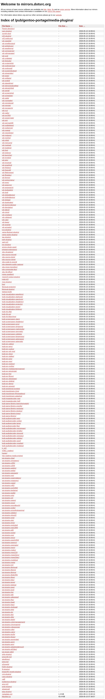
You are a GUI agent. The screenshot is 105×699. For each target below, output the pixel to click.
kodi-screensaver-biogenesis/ (13, 336)
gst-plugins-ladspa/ (9, 585)
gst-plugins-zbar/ (8, 458)
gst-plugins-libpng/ (9, 570)
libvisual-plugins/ (8, 289)
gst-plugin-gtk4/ (8, 652)
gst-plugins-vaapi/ (8, 483)
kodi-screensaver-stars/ (11, 319)
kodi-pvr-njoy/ (7, 361)
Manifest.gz (6, 697)
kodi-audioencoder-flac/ (11, 426)
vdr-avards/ (6, 225)
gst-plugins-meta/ (8, 562)
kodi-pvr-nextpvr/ (8, 364)
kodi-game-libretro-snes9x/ (12, 406)
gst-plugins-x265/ (8, 463)
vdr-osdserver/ (7, 128)
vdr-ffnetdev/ (7, 175)
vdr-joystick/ (6, 158)
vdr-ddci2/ (6, 210)
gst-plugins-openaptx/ (10, 545)
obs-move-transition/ (10, 267)
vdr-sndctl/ (6, 81)
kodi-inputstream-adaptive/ (12, 396)
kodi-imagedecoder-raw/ (11, 398)
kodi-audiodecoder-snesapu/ (13, 436)
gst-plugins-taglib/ (8, 493)
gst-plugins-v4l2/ (8, 485)
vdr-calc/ (5, 220)
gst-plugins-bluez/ (8, 637)
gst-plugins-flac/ (8, 600)
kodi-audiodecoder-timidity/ (12, 431)
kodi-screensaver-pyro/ (10, 324)
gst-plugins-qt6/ (8, 530)
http (44, 9)
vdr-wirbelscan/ (8, 46)
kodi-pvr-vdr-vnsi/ (8, 351)
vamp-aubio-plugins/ (9, 235)
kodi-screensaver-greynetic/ (12, 331)
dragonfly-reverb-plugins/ (11, 672)
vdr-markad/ (6, 145)
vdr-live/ (5, 150)
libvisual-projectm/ (9, 287)
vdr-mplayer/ (7, 135)
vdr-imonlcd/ (6, 163)
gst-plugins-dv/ (7, 612)
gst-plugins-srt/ (7, 498)
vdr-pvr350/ (6, 115)
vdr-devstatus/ (7, 207)
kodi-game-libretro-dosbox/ (12, 411)
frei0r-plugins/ (7, 667)
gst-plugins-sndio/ (8, 508)
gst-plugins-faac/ (8, 605)
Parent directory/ (8, 29)
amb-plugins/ (7, 687)
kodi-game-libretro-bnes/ (11, 413)
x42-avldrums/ (7, 38)
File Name (6, 26)
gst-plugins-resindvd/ (10, 525)
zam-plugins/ (7, 31)
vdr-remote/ (6, 105)
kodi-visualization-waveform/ (12, 294)
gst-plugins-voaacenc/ (10, 480)
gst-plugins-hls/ (8, 592)
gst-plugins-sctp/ (8, 518)
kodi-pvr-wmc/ (7, 346)
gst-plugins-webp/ (8, 471)
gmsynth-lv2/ (7, 657)
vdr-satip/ (5, 98)
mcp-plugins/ (7, 282)
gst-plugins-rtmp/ (8, 523)
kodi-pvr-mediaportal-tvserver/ (13, 369)
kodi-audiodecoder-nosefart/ (12, 443)
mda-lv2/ (5, 279)
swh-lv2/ (5, 242)
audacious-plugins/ (9, 682)
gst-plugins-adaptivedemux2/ (13, 647)
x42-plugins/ (6, 36)
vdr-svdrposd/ (7, 68)
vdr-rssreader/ (7, 101)
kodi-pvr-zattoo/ (8, 344)
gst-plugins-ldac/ (8, 580)
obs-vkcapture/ (7, 252)
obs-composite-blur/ (9, 269)
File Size (61, 26)
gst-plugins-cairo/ (8, 632)
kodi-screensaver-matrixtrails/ (13, 329)
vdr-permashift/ (7, 123)
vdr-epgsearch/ (7, 187)
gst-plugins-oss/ (8, 535)
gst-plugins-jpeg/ (8, 587)
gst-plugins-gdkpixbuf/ (10, 597)
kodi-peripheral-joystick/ (11, 389)
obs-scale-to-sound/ (9, 262)
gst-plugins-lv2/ (8, 565)
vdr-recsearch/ (7, 108)
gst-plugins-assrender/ (10, 639)
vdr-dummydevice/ (9, 205)
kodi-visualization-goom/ (11, 307)
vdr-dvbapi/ (6, 200)
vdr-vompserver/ (8, 51)
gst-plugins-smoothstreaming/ (13, 510)
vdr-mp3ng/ (6, 138)
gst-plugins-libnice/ (9, 572)
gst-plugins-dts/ (8, 615)
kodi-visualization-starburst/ (12, 297)
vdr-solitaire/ (6, 78)
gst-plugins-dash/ (8, 620)
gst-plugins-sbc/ (8, 520)
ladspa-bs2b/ (7, 292)
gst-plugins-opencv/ (9, 543)
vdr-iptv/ (5, 160)
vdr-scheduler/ (7, 96)
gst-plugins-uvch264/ (10, 488)
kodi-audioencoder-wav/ (11, 418)
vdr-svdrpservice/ (8, 66)
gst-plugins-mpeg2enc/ (10, 555)
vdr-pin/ (5, 120)
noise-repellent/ (8, 274)
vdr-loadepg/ (7, 148)
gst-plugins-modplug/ (10, 560)
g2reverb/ (5, 664)
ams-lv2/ (5, 684)
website (59, 15)
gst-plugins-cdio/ (8, 629)
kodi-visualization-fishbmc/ (12, 309)
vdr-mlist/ (5, 140)
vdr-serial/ (6, 91)
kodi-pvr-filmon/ (8, 376)
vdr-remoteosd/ (8, 103)
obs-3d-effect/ (7, 272)
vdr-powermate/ (8, 118)
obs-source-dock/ (8, 257)
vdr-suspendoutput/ (9, 71)
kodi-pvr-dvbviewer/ (9, 379)
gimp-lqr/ (5, 662)
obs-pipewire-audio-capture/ (12, 264)
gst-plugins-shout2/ (9, 515)
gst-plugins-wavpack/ (10, 473)
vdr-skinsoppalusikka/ (10, 86)
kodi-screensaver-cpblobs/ (12, 334)
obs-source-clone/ (9, 259)
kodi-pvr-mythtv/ (8, 366)
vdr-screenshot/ (8, 93)
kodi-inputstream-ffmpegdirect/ (13, 394)
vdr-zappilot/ (6, 41)
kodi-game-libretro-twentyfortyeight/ (15, 403)
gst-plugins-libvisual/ (9, 567)
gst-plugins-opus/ (8, 538)
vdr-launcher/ (7, 155)
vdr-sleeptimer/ (7, 83)
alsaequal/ (6, 689)
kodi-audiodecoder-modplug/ (13, 446)
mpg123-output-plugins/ (11, 277)
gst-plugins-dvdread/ (10, 607)
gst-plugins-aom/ (8, 642)
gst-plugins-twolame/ (10, 490)
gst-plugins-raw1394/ (10, 528)
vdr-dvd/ (5, 192)
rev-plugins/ (6, 245)
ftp (53, 9)
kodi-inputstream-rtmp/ (10, 391)
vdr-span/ (5, 76)
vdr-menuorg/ (7, 143)
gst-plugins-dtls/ (8, 617)
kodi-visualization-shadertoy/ (13, 302)
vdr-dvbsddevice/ (8, 195)
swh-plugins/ (7, 240)
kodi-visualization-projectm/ (12, 304)
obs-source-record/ (9, 255)
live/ (3, 284)
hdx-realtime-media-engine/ (12, 456)
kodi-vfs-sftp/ (7, 312)
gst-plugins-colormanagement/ (13, 622)
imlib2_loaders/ (8, 451)
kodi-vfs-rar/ (6, 314)
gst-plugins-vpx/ (8, 475)
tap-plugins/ (6, 237)
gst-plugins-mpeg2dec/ (10, 557)
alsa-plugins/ (7, 692)
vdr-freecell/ (6, 170)
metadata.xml (7, 694)
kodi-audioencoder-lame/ (11, 423)
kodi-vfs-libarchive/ (9, 317)
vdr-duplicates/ (7, 202)
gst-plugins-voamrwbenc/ (11, 478)
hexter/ (4, 453)
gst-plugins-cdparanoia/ (11, 627)
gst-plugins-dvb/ (8, 610)
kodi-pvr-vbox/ (7, 354)
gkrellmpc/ (6, 659)
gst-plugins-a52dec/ (9, 649)
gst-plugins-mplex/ (9, 550)
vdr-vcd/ (5, 56)
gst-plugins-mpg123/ (10, 552)
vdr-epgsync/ (7, 185)
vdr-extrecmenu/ (8, 180)
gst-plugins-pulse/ (8, 533)
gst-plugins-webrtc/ (9, 468)
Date (81, 26)
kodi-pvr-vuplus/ (8, 349)
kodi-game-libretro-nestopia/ (12, 408)
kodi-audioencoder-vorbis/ (12, 421)
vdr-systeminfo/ (8, 63)
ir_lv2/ (4, 448)
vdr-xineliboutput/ (8, 43)
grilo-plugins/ (7, 654)
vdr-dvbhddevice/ (8, 197)
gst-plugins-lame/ (8, 582)
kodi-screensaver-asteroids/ (12, 341)
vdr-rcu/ (5, 110)
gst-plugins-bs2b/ (8, 634)
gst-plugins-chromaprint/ (11, 625)
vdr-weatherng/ (7, 48)
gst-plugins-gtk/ (8, 595)
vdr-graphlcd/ (7, 165)
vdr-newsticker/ (8, 133)
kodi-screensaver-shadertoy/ (13, 322)
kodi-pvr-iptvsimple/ (9, 371)
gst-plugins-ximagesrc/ (10, 461)
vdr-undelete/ (7, 58)
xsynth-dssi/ (6, 33)
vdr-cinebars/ (7, 215)
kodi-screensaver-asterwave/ (13, 339)
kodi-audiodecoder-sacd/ (11, 441)
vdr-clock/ (5, 212)
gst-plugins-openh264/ (10, 540)
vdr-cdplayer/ (7, 217)
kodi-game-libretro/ (9, 416)
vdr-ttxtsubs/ (6, 61)
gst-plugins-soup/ (8, 503)
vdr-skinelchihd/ (8, 88)
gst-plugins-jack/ (8, 590)
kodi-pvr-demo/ (7, 384)
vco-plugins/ (6, 230)
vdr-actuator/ (7, 227)
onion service (65, 9)
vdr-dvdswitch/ (7, 190)
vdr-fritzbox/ (6, 168)
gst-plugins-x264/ (8, 466)
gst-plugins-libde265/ (10, 575)
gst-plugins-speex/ (9, 500)
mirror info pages (54, 11)
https (49, 9)
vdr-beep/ (5, 222)
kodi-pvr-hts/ (6, 374)
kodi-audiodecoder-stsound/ (12, 433)
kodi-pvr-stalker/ (8, 356)
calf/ (3, 679)
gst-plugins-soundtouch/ (11, 505)
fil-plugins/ (6, 669)
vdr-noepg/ (6, 130)
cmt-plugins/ (6, 674)
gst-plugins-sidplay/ (9, 513)
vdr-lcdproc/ (6, 153)
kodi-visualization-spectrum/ (12, 299)
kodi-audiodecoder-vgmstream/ (14, 428)
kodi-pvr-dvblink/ (8, 381)
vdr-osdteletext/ (8, 125)
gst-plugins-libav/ (8, 577)
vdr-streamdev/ (7, 73)
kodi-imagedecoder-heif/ (11, 401)
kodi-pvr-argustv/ (8, 386)
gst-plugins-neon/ (8, 548)
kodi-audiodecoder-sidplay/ (12, 438)
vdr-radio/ (5, 113)
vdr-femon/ (6, 178)
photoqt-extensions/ (9, 249)
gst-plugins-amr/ (8, 644)
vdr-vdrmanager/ (8, 53)
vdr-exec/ (5, 182)
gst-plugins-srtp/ (8, 495)
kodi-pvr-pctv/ (7, 359)
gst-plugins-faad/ (8, 602)
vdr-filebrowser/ (8, 172)
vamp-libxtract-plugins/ (10, 232)
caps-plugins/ (7, 677)
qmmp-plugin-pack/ (9, 247)
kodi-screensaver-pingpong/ (12, 326)
